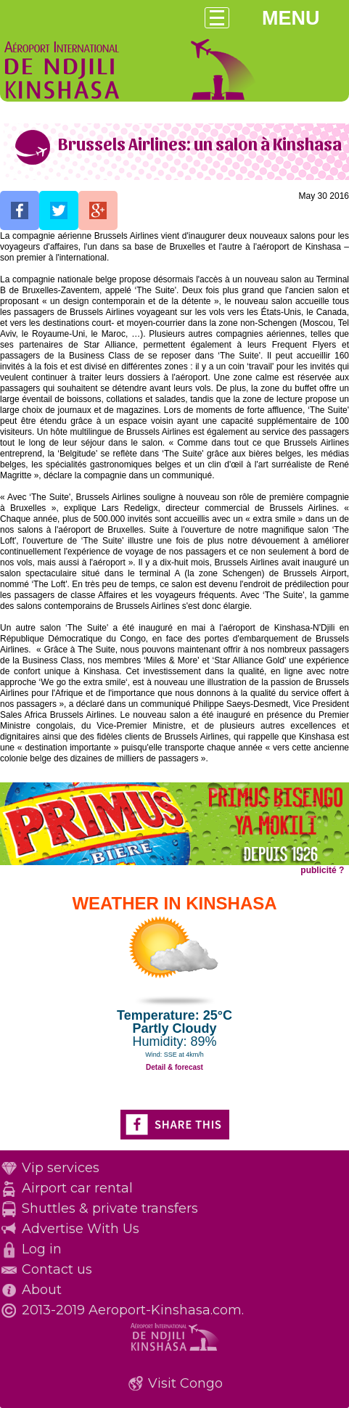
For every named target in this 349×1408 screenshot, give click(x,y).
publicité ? (322, 870)
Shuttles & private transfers (110, 1208)
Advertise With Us (80, 1229)
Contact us (57, 1269)
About (42, 1290)
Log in (42, 1249)
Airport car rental (77, 1188)
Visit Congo (185, 1383)
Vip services (60, 1168)
